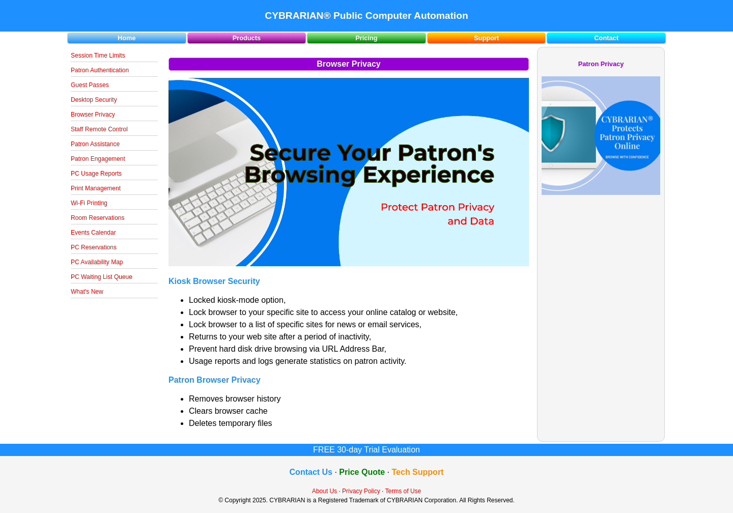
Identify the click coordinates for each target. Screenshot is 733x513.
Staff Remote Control (99, 129)
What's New (87, 291)
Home (127, 38)
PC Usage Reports (96, 173)
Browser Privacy (93, 114)
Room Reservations (97, 217)
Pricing (366, 38)
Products (247, 38)
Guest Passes (90, 85)
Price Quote (362, 472)
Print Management (96, 188)
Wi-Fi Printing (89, 203)
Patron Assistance (95, 144)
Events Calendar (93, 232)
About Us (324, 491)
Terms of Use (403, 491)
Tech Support (418, 472)
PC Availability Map (97, 262)
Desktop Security (94, 99)
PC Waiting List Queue (101, 276)
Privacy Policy (361, 491)
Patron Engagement (98, 158)
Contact (606, 38)
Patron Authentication (100, 70)
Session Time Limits (98, 55)
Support (486, 38)
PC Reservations (94, 247)
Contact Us (311, 472)
